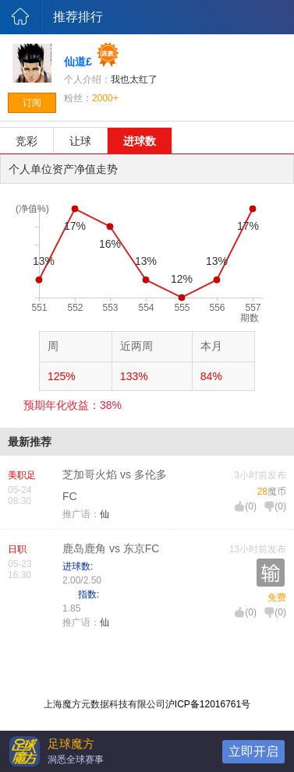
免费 (276, 597)
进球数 (139, 141)
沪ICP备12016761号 (207, 704)
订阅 (32, 102)
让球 (80, 141)
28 (262, 491)
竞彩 (26, 141)
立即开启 (253, 751)
